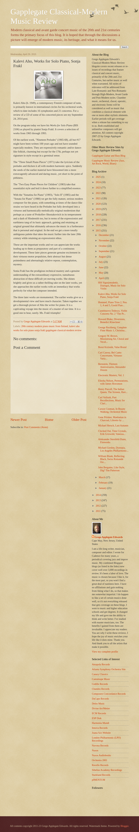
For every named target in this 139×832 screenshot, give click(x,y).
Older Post (79, 420)
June (101, 267)
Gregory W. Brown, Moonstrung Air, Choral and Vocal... (113, 339)
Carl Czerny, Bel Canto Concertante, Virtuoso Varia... (110, 355)
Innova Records (100, 728)
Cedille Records (100, 684)
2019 (98, 209)
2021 (98, 198)
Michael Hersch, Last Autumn (113, 425)
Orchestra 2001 (99, 760)
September (104, 251)
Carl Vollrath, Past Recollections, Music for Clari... (111, 400)
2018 (98, 214)
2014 (98, 495)
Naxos (95, 750)
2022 (98, 193)
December (104, 235)
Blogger (124, 826)
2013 (98, 500)
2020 (98, 203)
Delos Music (98, 703)
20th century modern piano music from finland (44, 326)
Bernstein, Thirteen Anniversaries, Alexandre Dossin (112, 367)
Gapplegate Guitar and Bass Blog (108, 155)
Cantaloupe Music (101, 679)
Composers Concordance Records (109, 693)
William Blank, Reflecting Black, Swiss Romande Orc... (111, 459)
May (101, 272)
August (103, 256)
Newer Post (18, 420)
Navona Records (100, 745)
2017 (98, 219)
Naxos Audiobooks (101, 755)
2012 (98, 505)
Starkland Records (101, 775)
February (103, 482)
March (102, 477)
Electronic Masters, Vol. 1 (111, 375)
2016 (98, 225)
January (103, 488)
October (103, 246)
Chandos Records (100, 689)
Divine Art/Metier (101, 708)
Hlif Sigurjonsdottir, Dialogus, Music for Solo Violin (111, 285)
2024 (98, 182)
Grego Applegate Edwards (109, 537)
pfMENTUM (98, 779)
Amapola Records (101, 664)
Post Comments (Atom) (36, 427)
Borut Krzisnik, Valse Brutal (112, 347)
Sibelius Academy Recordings (107, 770)
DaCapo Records (100, 698)
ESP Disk (96, 718)
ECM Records (99, 713)
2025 (98, 177)
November (104, 240)
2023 (98, 187)
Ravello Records (100, 765)
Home (49, 420)
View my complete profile (105, 651)
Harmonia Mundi (100, 723)
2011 (98, 511)
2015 (98, 230)
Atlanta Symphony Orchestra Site (109, 669)
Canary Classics (100, 674)
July (101, 262)
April (102, 278)
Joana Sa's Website (101, 732)
